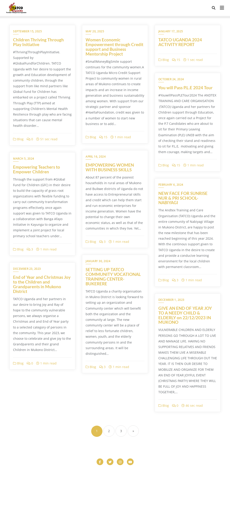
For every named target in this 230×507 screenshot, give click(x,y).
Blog (18, 139)
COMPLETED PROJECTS (38, 477)
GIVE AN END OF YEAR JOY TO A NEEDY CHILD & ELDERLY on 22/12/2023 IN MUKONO (185, 315)
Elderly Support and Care (47, 483)
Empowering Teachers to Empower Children (36, 169)
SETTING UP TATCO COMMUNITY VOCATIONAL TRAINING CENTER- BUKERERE (113, 276)
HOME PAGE (117, 483)
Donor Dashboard (166, 477)
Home (96, 483)
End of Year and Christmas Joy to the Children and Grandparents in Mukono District (42, 284)
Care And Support (47, 471)
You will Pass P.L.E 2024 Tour (185, 87)
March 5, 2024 (23, 159)
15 (103, 137)
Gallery (78, 483)
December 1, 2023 (171, 300)
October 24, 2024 (171, 79)
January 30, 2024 (98, 261)
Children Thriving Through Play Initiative (38, 42)
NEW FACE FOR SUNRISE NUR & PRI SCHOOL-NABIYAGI (183, 198)
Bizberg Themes (185, 497)
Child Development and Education (129, 471)
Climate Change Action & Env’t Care (189, 471)
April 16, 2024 (96, 157)
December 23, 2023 (27, 269)
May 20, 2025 (95, 31)
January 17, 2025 (170, 31)
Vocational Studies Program (131, 488)
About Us (19, 471)
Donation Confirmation (104, 477)
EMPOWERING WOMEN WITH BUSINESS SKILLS (110, 167)
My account (196, 483)
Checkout (89, 471)
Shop (99, 488)
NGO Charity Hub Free (71, 488)
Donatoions (137, 477)
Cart (71, 471)
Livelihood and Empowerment (157, 483)
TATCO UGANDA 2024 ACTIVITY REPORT (180, 42)
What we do (169, 488)
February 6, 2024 (170, 185)
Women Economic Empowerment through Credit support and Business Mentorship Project (114, 46)
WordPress (142, 497)
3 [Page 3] (121, 431)
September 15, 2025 (27, 31)
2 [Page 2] (109, 431)
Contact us (72, 477)
